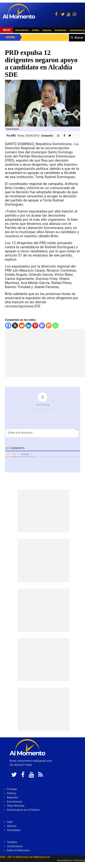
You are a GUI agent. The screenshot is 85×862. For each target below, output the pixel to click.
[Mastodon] (42, 326)
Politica (35, 30)
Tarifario (12, 842)
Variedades (14, 830)
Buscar (79, 37)
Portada (12, 789)
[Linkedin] (28, 326)
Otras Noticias (22, 30)
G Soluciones (79, 860)
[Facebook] (8, 326)
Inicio (6, 30)
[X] (15, 326)
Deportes (47, 30)
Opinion (11, 826)
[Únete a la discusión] (42, 433)
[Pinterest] (35, 326)
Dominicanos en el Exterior (23, 809)
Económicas (60, 30)
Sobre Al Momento (18, 850)
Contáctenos (15, 846)
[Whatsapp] (55, 326)
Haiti (10, 821)
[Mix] (49, 326)
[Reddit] (22, 326)
